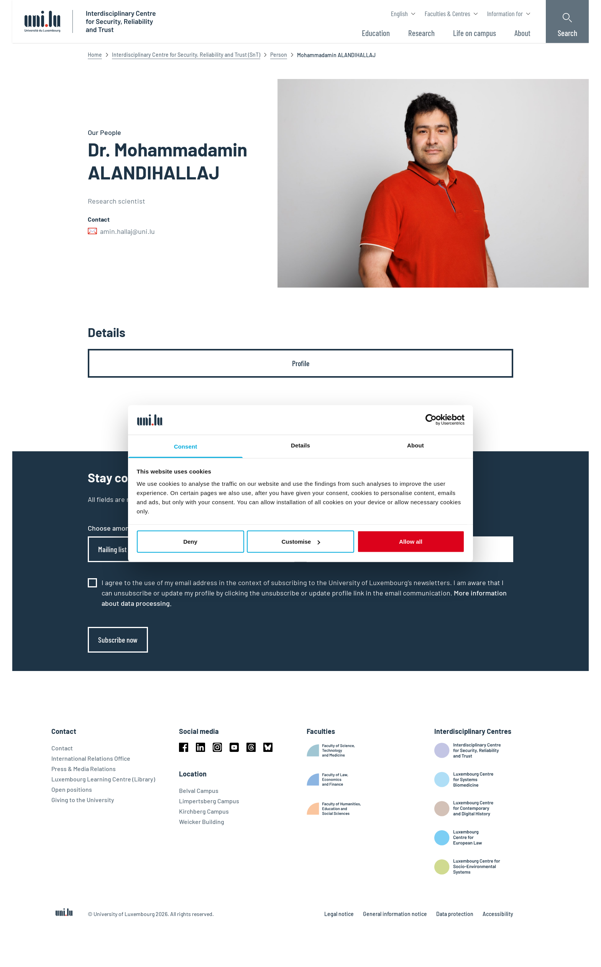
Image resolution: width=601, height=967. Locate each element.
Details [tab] (300, 445)
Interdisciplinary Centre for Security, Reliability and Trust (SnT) (186, 54)
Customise (300, 541)
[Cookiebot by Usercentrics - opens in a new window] (431, 420)
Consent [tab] (185, 446)
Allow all (410, 541)
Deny (190, 541)
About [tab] (415, 445)
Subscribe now (118, 639)
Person (278, 54)
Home (95, 54)
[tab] (300, 363)
